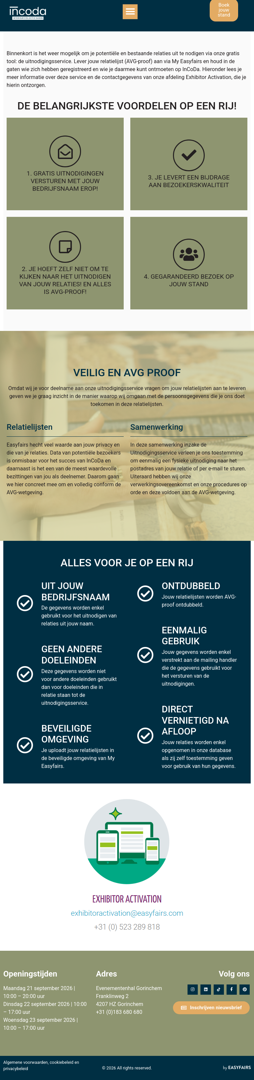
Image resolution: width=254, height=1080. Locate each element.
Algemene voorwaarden (25, 1062)
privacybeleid (15, 1068)
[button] (130, 11)
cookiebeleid (61, 1062)
